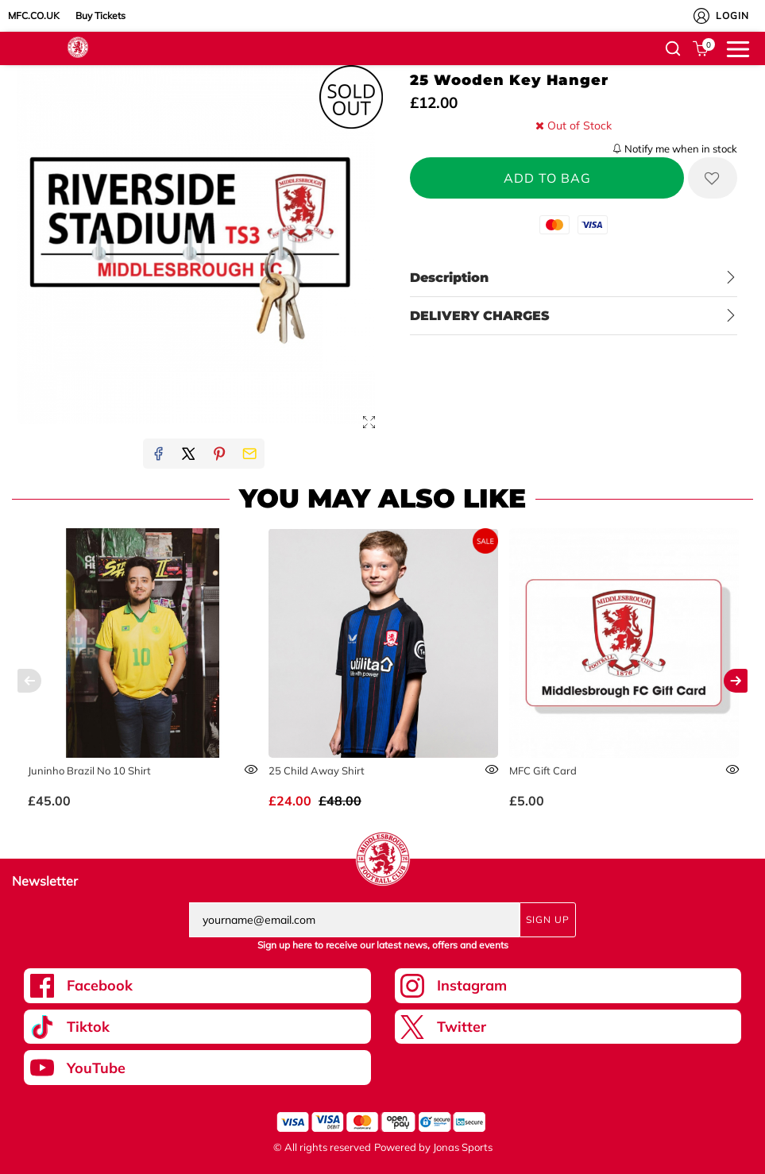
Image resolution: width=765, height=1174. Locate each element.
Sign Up (548, 919)
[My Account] (701, 16)
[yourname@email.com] (354, 919)
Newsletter (45, 881)
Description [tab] (449, 277)
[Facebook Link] (197, 985)
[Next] (736, 681)
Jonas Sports (463, 1147)
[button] (673, 48)
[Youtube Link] (197, 1067)
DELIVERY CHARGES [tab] (480, 315)
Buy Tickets (100, 15)
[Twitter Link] (568, 1027)
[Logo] (78, 46)
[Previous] (29, 681)
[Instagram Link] (568, 985)
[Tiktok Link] (197, 1027)
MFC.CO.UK (34, 15)
